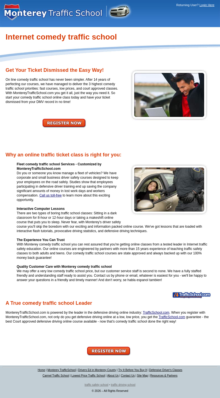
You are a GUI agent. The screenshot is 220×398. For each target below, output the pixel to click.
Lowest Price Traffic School (88, 375)
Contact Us (128, 375)
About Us (113, 375)
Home (41, 370)
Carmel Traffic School (56, 375)
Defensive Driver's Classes (165, 370)
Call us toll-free (50, 195)
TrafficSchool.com (156, 313)
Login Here (206, 5)
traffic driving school (123, 384)
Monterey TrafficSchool (61, 370)
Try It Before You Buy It (132, 370)
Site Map (142, 375)
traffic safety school (96, 384)
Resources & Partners (163, 375)
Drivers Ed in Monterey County (97, 370)
